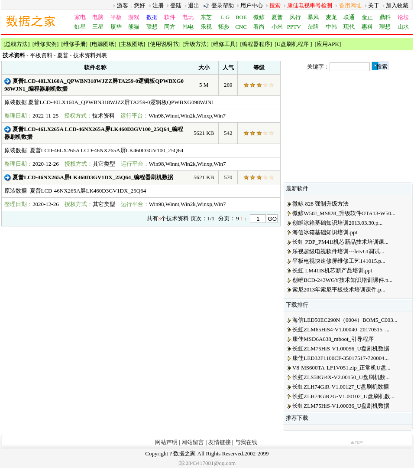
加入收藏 (397, 5)
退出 (193, 5)
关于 (373, 5)
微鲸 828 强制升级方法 (320, 203)
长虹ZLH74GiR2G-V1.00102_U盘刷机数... (343, 396)
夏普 (62, 55)
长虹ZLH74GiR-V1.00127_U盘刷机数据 (340, 386)
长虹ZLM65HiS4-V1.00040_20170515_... (340, 329)
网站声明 (166, 442)
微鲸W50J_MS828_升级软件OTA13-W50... (343, 213)
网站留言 (192, 442)
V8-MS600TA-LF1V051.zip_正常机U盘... (341, 367)
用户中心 (251, 5)
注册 (158, 5)
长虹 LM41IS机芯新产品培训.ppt (332, 270)
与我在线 (246, 442)
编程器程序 (256, 44)
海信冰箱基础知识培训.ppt (324, 232)
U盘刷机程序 (293, 44)
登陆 (175, 5)
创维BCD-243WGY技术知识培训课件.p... (342, 280)
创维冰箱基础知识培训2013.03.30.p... (337, 222)
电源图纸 (103, 44)
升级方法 (195, 44)
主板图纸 (132, 44)
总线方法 (16, 44)
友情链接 (219, 442)
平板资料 (41, 55)
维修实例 (45, 44)
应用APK (328, 44)
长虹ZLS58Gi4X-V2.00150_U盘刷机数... (341, 377)
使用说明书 (164, 44)
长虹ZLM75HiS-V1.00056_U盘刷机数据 (340, 348)
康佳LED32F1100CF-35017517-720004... (340, 358)
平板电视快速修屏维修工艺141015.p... (338, 261)
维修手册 (74, 44)
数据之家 (184, 453)
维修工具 (224, 44)
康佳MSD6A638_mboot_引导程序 (333, 339)
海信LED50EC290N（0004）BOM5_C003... (344, 320)
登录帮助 (222, 5)
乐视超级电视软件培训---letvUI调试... (338, 251)
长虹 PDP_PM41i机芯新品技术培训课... (340, 242)
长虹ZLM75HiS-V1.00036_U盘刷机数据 (340, 406)
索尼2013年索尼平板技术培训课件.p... (338, 289)
